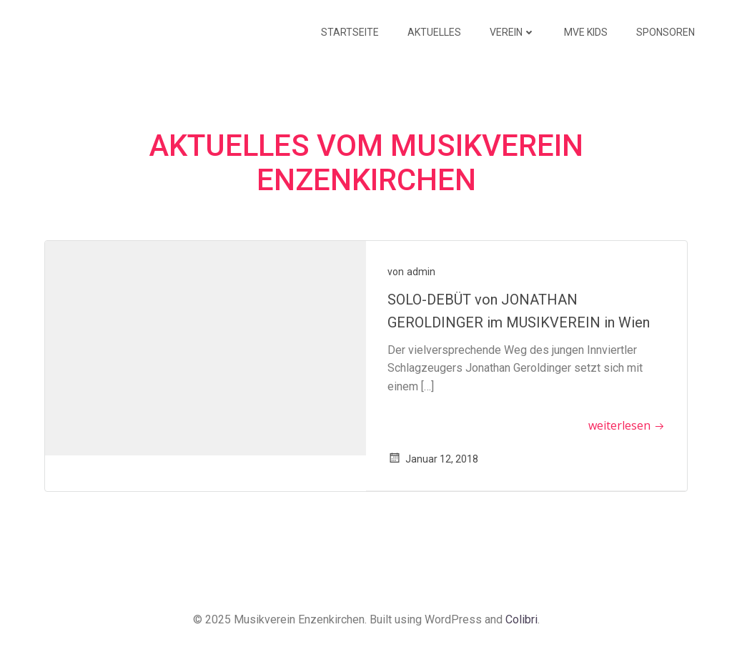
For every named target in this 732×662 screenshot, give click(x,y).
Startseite (350, 32)
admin (421, 271)
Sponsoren (665, 32)
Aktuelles (434, 32)
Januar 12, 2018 (432, 459)
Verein (512, 32)
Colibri (521, 619)
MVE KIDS (586, 32)
